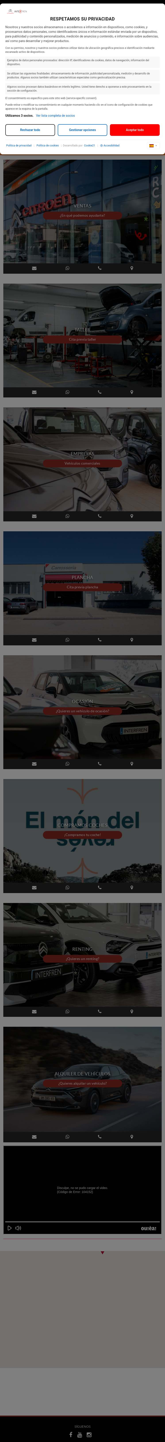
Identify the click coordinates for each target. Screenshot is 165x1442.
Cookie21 (89, 145)
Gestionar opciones (82, 130)
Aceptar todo (135, 130)
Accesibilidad (109, 145)
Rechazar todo (30, 130)
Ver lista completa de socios (55, 115)
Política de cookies (47, 145)
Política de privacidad (18, 145)
